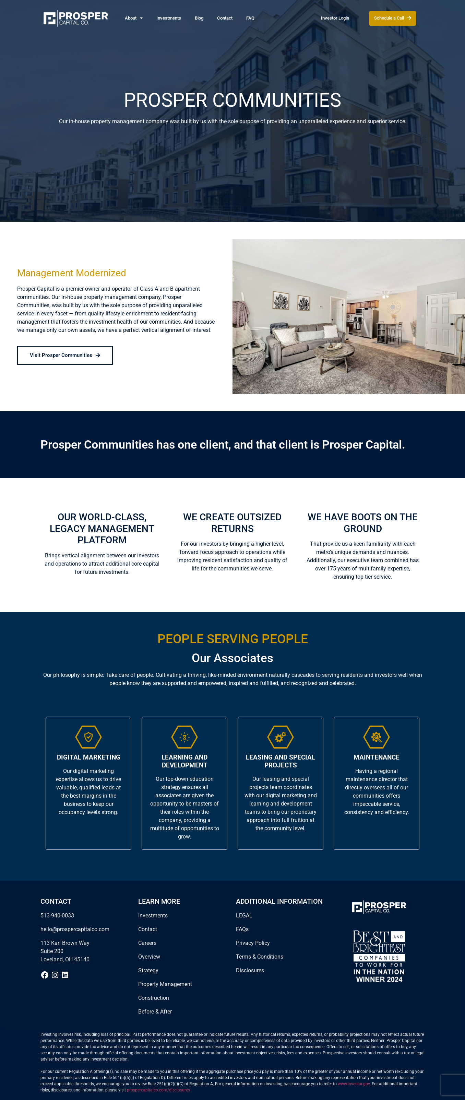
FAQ (250, 18)
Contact (224, 18)
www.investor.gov (354, 1083)
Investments (168, 18)
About (134, 18)
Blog (199, 18)
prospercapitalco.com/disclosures (158, 1090)
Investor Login (335, 18)
